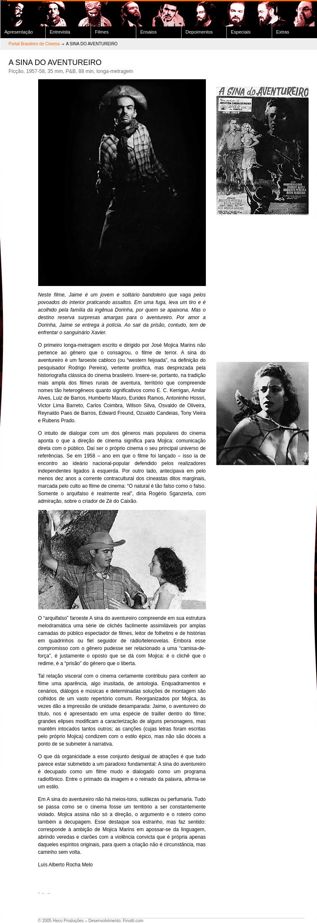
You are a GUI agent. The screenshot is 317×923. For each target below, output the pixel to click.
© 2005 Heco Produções (61, 920)
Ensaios (148, 31)
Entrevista (60, 31)
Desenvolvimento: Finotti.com (115, 920)
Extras (282, 31)
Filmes (102, 31)
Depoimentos (199, 31)
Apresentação (19, 31)
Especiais (241, 31)
